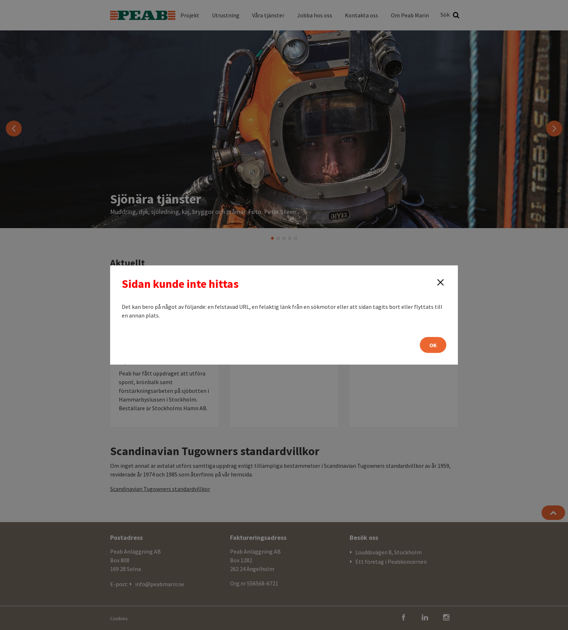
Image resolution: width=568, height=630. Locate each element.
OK (433, 345)
